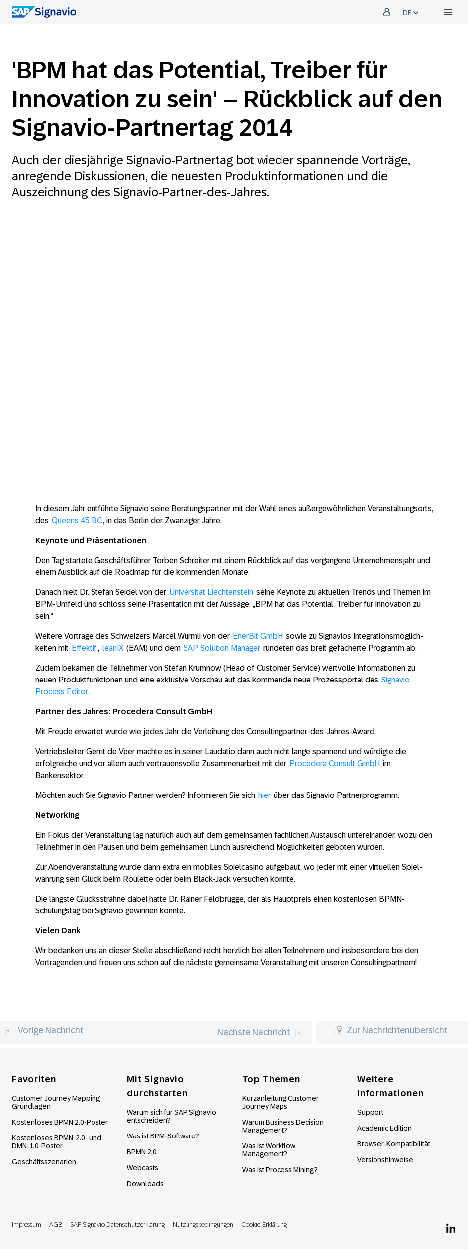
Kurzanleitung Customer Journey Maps (280, 1102)
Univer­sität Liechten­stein (211, 592)
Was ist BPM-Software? (163, 1136)
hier (264, 795)
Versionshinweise (385, 1160)
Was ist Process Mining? (280, 1170)
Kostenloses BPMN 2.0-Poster (60, 1122)
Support (370, 1112)
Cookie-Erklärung (264, 1224)
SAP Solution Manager (222, 648)
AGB (55, 1224)
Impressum (26, 1224)
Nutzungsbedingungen (203, 1224)
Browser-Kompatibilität (393, 1144)
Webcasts (142, 1168)
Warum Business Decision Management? (283, 1126)
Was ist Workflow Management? (268, 1150)
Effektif (84, 648)
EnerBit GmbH (258, 636)
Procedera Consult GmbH (334, 763)
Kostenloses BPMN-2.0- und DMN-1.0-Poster (56, 1142)
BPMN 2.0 (142, 1152)
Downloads (145, 1184)
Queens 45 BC (77, 520)
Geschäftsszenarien (44, 1162)
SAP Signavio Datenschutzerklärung (117, 1224)
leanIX (112, 648)
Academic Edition (384, 1128)
